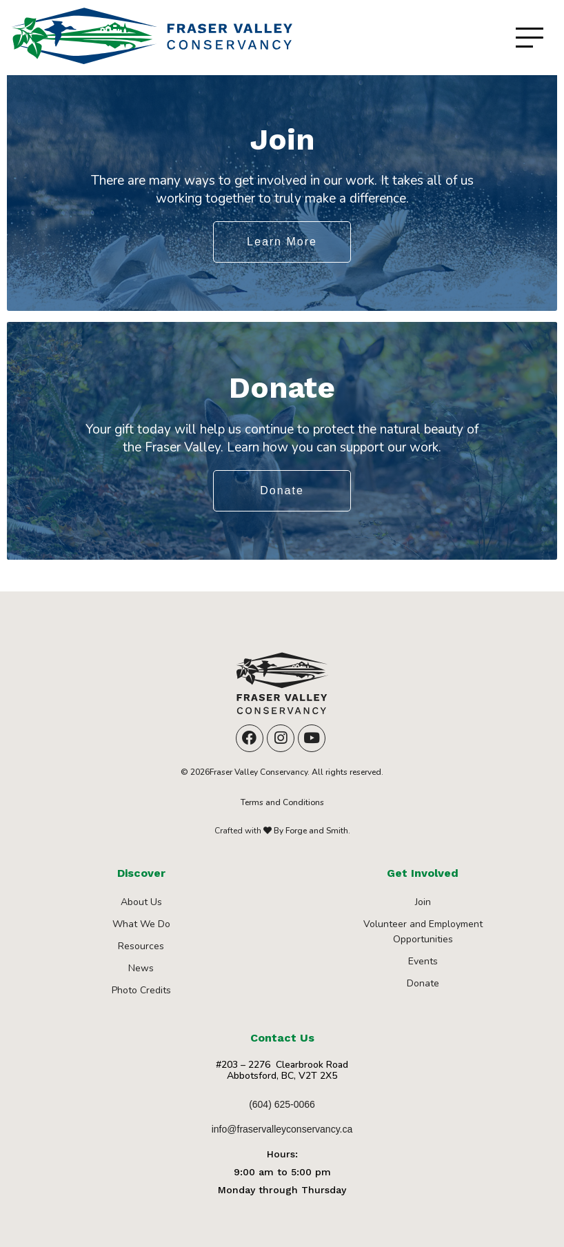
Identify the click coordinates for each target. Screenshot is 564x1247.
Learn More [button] (282, 241)
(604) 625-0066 (282, 1104)
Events (423, 961)
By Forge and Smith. (311, 830)
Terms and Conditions (282, 802)
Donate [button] (282, 490)
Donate (423, 983)
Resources (141, 946)
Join (423, 902)
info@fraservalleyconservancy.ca (282, 1129)
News (141, 968)
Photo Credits (141, 990)
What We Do (141, 924)
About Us (141, 902)
